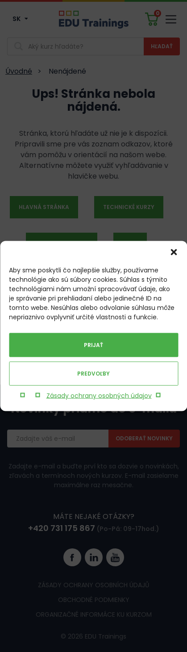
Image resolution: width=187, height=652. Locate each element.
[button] (173, 252)
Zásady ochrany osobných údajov (99, 395)
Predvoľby (93, 373)
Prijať (93, 345)
